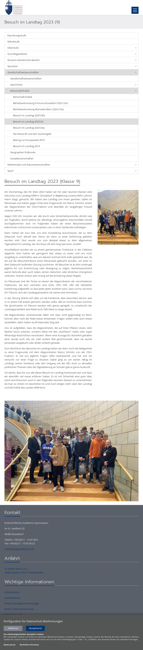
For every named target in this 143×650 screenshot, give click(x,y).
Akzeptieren (35, 628)
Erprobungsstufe (16, 35)
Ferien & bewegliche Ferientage (21, 603)
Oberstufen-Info (13, 614)
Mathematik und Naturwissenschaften (28, 164)
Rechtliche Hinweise (29, 644)
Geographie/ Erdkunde (22, 152)
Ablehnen (13, 628)
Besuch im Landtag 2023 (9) (28, 121)
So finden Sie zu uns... (16, 568)
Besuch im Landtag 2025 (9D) (29, 115)
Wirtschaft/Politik (19, 90)
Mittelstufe (13, 41)
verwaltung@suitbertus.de (19, 549)
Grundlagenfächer (17, 54)
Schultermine (11, 592)
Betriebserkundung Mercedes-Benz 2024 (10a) (38, 109)
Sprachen (12, 66)
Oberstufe (13, 47)
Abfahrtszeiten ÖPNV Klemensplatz (23, 572)
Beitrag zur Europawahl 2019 (29, 140)
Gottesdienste (12, 597)
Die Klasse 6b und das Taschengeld (32, 134)
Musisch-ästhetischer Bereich (23, 60)
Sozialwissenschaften (22, 158)
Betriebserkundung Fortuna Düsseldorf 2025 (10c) (40, 103)
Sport (10, 170)
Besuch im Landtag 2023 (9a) (29, 127)
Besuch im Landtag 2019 (26, 146)
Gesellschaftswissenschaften (23, 72)
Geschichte (16, 84)
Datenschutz (9, 644)
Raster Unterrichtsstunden (19, 609)
